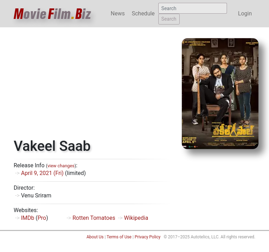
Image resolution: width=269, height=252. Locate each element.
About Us (95, 236)
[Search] (192, 8)
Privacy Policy (147, 236)
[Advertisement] (92, 85)
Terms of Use (118, 236)
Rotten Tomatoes (94, 218)
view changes (60, 165)
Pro (41, 218)
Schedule (143, 13)
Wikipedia (136, 218)
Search (169, 19)
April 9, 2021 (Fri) (42, 173)
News (118, 13)
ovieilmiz (52, 13)
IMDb (27, 218)
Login (245, 13)
